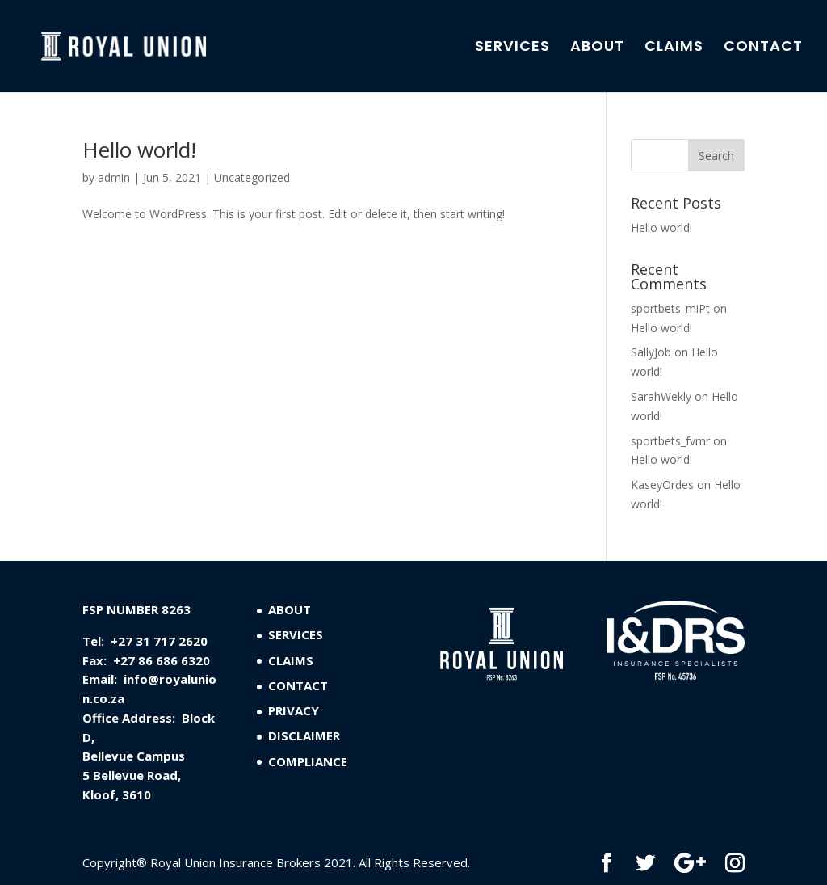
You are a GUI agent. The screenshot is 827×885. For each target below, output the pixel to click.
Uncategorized (252, 177)
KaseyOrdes (662, 484)
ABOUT (597, 48)
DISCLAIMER (304, 735)
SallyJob (651, 352)
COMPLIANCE (307, 761)
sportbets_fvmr (670, 441)
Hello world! (139, 149)
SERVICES (512, 48)
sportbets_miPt (670, 308)
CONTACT (763, 48)
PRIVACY (293, 710)
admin (114, 177)
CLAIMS (673, 48)
